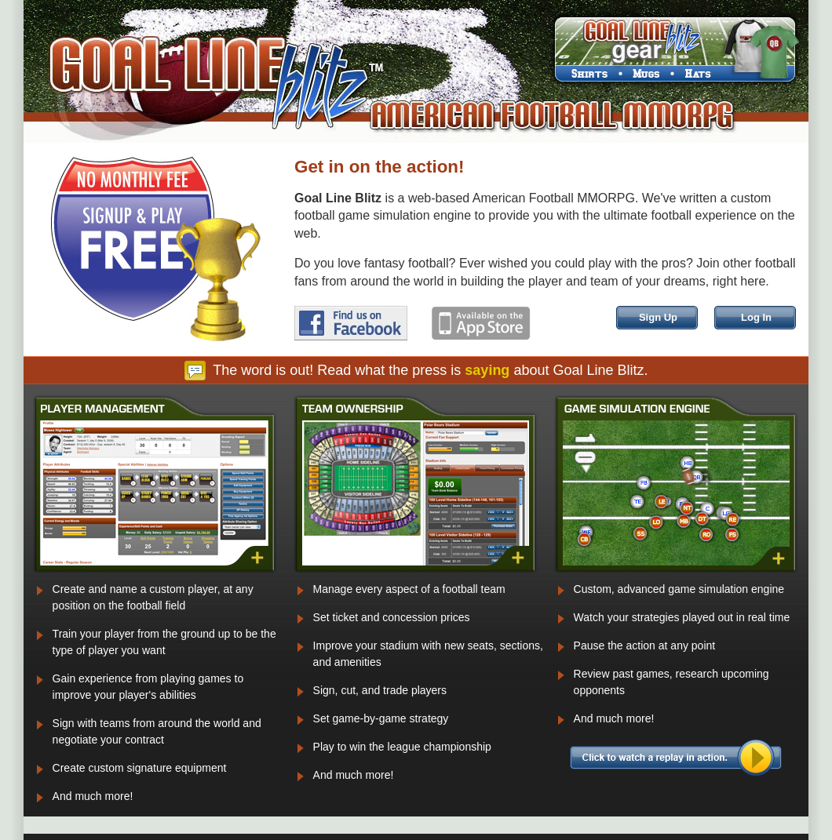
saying (487, 370)
